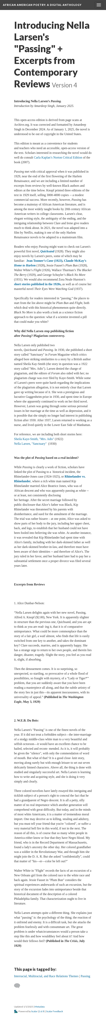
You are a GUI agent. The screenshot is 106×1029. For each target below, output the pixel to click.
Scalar (34, 1011)
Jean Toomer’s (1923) (44, 260)
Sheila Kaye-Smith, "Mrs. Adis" (34, 439)
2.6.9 (41, 1011)
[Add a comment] (19, 985)
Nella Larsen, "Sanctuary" (30, 443)
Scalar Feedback (54, 1011)
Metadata (40, 1006)
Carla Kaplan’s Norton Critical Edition (58, 157)
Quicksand (47, 251)
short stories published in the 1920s (37, 284)
